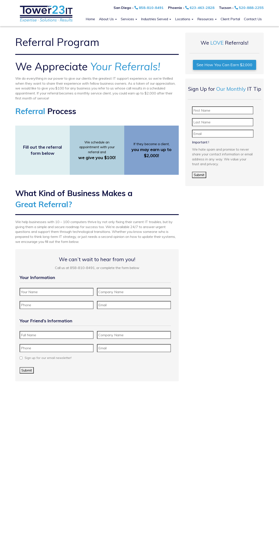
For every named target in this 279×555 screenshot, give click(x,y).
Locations (184, 19)
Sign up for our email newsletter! (48, 358)
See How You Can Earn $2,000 (224, 64)
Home (90, 19)
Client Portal (230, 19)
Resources (207, 19)
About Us (108, 19)
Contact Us (253, 19)
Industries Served (156, 19)
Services (129, 19)
